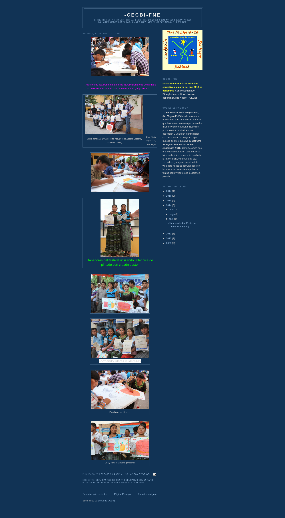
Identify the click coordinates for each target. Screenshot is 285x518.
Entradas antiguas (147, 494)
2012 (169, 238)
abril (171, 219)
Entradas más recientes (95, 494)
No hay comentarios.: (138, 474)
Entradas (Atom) (106, 500)
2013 (169, 233)
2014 (169, 205)
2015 (169, 200)
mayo (172, 214)
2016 (169, 195)
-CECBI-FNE (142, 15)
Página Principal (122, 494)
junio (172, 209)
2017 (169, 191)
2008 (169, 243)
